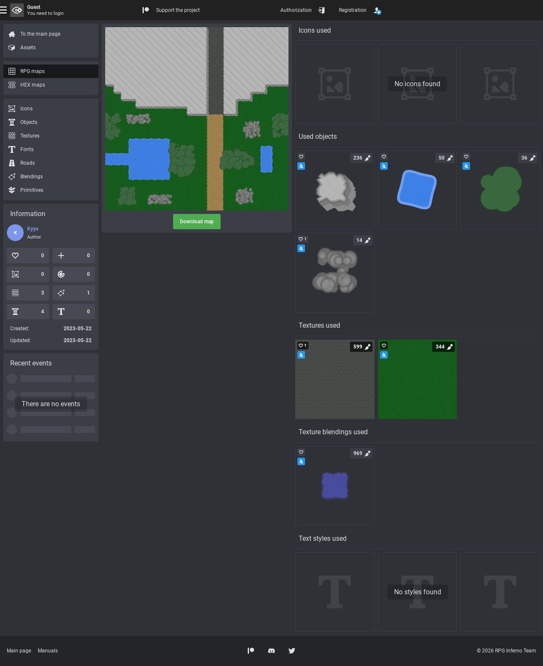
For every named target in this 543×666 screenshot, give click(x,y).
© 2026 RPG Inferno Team (506, 650)
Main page (19, 650)
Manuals (48, 650)
